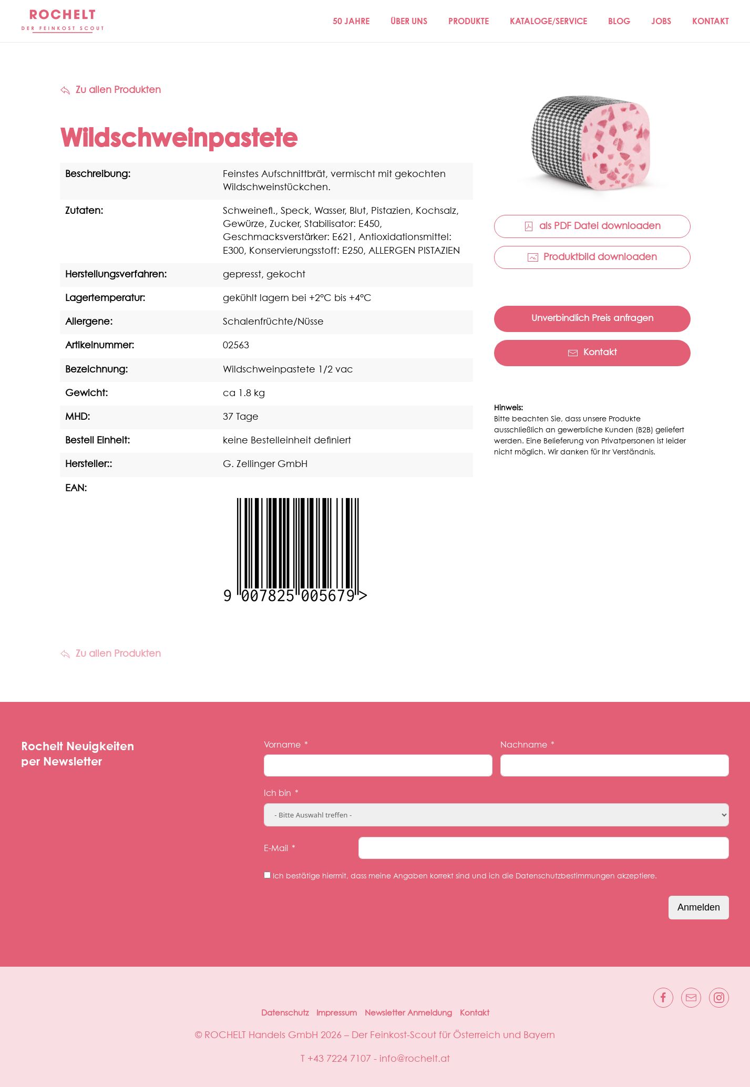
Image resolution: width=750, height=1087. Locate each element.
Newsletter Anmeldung (408, 1013)
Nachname (523, 745)
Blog (619, 21)
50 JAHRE (351, 21)
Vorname (282, 745)
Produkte (468, 21)
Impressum (336, 1013)
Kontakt (710, 21)
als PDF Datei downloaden (592, 226)
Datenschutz (285, 1013)
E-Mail (276, 848)
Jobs (661, 21)
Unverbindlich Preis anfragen (592, 318)
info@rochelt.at (414, 1059)
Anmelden (698, 907)
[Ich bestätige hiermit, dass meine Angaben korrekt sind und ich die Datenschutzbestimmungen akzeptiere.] (267, 875)
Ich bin (277, 793)
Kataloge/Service (548, 21)
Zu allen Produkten (110, 90)
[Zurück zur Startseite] (63, 21)
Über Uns (409, 21)
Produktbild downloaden (592, 257)
